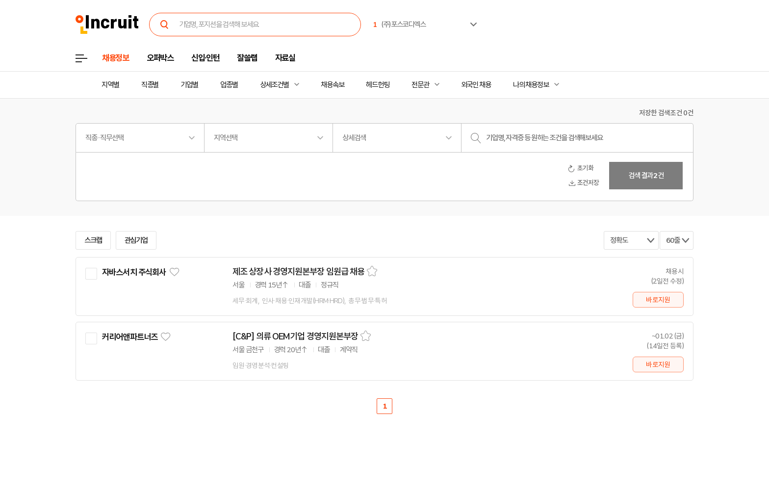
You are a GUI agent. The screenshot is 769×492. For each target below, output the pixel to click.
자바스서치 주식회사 (134, 272)
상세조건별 (274, 85)
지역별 (110, 85)
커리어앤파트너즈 (129, 337)
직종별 (150, 85)
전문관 (420, 85)
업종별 (229, 85)
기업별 (189, 85)
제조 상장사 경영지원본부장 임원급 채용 (298, 272)
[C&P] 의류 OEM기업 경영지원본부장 (295, 336)
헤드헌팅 (377, 85)
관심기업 (136, 240)
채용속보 (332, 85)
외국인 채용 (476, 85)
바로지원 (658, 299)
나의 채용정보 (531, 85)
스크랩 (93, 240)
